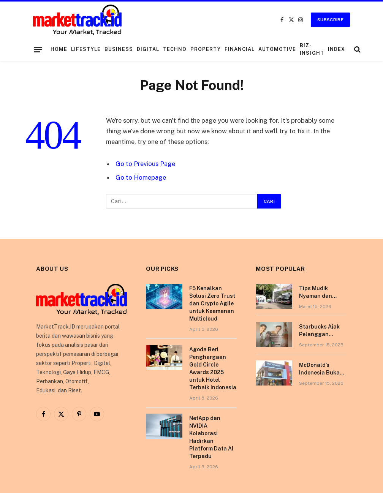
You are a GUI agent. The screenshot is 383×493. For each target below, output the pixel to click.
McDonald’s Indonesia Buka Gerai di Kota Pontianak (319, 369)
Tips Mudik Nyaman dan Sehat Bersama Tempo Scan (319, 292)
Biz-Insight (312, 49)
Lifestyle (86, 49)
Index (336, 49)
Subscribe (330, 19)
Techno (175, 49)
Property (205, 49)
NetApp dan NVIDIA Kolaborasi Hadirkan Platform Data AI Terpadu (211, 437)
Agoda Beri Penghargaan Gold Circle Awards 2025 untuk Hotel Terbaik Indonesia (212, 368)
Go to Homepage (141, 177)
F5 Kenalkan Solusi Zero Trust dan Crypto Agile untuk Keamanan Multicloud (212, 303)
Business (118, 49)
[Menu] (38, 49)
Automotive (277, 49)
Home (59, 49)
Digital (148, 49)
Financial (240, 49)
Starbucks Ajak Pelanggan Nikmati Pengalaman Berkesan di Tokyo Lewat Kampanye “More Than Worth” (321, 331)
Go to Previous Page (145, 163)
